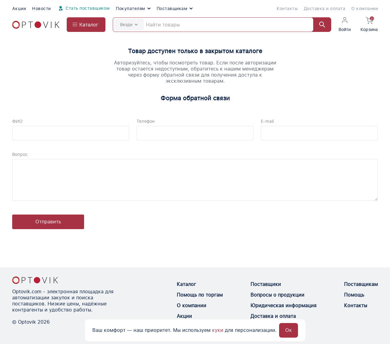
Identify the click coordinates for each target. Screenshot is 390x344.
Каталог (186, 284)
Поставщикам (175, 8)
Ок (288, 330)
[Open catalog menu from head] (86, 24)
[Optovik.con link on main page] (35, 280)
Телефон (145, 121)
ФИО (17, 121)
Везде (129, 24)
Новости (41, 8)
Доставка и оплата (324, 8)
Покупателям (133, 8)
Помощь (354, 295)
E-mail (267, 121)
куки (217, 330)
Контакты (287, 8)
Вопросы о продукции (277, 295)
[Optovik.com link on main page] (35, 24)
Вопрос (20, 154)
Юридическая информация (283, 305)
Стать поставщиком (83, 8)
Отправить (48, 222)
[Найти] (319, 24)
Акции (19, 8)
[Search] (222, 24)
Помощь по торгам (200, 295)
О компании (364, 8)
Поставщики (265, 284)
